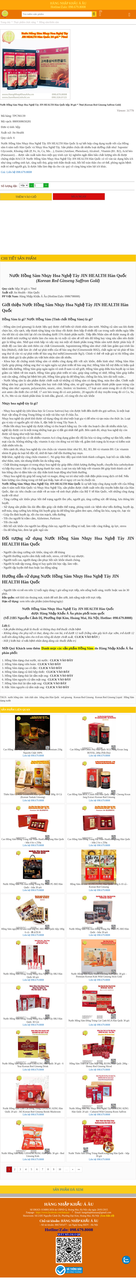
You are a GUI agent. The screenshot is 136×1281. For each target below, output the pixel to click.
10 (60, 1169)
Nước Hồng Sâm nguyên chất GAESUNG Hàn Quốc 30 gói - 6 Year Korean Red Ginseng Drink (32, 1065)
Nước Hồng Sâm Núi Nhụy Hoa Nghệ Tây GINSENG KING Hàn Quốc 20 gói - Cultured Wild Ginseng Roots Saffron (98, 1110)
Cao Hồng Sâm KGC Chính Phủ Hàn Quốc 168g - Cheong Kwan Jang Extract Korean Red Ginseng (98, 795)
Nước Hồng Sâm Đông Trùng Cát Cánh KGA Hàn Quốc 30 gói (98, 1020)
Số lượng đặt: (9, 186)
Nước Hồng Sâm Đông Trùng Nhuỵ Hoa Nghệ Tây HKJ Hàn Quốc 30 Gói (32, 1020)
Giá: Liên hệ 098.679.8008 (16, 172)
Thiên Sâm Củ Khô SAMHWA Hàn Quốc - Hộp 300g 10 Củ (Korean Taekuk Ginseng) (33, 795)
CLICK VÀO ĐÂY (86, 637)
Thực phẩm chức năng (25, 22)
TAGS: (3, 697)
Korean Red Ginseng (84, 697)
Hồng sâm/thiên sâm (49, 22)
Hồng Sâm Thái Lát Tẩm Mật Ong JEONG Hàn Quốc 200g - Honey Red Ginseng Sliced (98, 1065)
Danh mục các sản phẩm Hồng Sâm (67, 648)
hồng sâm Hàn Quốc (49, 697)
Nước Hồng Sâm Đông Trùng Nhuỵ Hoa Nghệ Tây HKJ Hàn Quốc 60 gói (32, 975)
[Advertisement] (67, 226)
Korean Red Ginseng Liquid (108, 697)
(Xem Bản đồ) (107, 1215)
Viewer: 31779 (125, 110)
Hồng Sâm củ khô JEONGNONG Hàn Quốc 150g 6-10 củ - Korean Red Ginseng (99, 885)
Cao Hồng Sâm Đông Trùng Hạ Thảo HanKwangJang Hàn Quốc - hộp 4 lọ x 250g (32, 841)
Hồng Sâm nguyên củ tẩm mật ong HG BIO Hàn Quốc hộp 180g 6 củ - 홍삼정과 (32, 930)
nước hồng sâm (15, 697)
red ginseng (66, 697)
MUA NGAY (78, 196)
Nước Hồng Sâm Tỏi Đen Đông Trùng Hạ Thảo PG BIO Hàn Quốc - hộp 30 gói (33, 885)
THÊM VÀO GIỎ (26, 196)
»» (79, 1169)
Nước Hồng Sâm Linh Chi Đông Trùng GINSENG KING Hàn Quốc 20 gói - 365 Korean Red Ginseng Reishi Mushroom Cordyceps (33, 1110)
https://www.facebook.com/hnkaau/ (53, 1212)
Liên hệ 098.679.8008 (33, 755)
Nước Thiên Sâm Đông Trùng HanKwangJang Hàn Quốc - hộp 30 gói (99, 1154)
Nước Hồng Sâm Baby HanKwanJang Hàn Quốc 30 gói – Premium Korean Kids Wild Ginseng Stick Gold (99, 975)
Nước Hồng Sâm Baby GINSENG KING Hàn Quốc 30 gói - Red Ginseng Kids (32, 1154)
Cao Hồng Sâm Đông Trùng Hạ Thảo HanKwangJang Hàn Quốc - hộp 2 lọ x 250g (99, 841)
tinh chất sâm (31, 697)
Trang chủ (5, 22)
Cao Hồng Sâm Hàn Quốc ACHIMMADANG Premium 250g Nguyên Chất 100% (32, 751)
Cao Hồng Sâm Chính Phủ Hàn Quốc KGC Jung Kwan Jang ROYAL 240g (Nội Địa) (99, 751)
